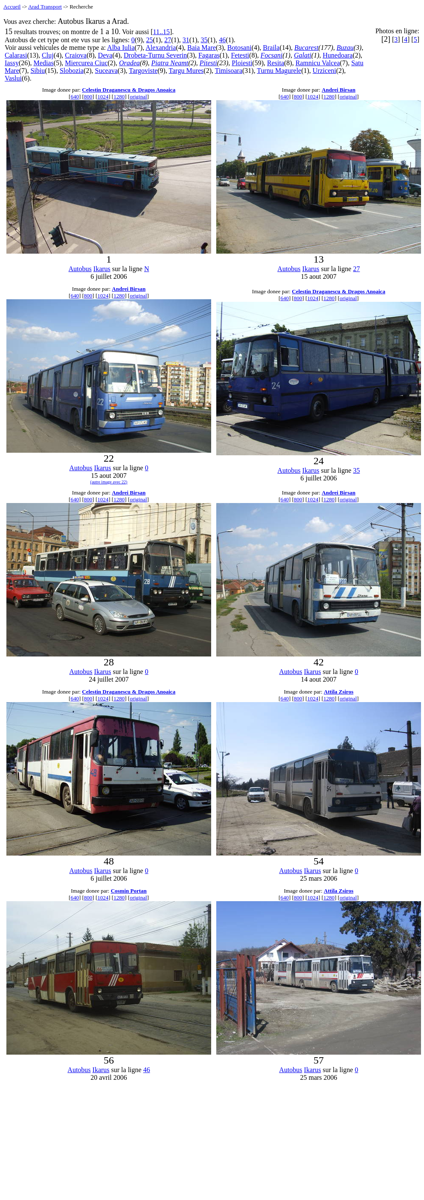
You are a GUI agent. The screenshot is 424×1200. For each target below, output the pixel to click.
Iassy (12, 63)
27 (167, 39)
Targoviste (143, 70)
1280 (119, 96)
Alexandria (160, 47)
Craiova (76, 55)
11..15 (161, 31)
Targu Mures (186, 70)
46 (222, 39)
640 (74, 96)
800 (88, 96)
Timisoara (228, 70)
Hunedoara (337, 55)
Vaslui (13, 78)
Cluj (48, 55)
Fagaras (209, 55)
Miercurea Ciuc (86, 63)
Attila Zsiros (338, 691)
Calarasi (16, 55)
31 (186, 39)
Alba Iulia (120, 47)
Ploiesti (242, 63)
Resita (275, 63)
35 (203, 39)
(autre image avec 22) (109, 482)
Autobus (80, 268)
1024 (102, 96)
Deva (105, 55)
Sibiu (37, 70)
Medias (44, 63)
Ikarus (101, 268)
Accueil (11, 6)
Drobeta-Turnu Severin (155, 55)
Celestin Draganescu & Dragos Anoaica (128, 90)
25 (149, 39)
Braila (271, 47)
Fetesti (240, 55)
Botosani (239, 47)
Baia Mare (201, 47)
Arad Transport (45, 6)
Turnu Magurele (279, 70)
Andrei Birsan (338, 90)
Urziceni (324, 70)
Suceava (106, 70)
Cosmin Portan (129, 891)
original (138, 96)
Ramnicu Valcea (318, 63)
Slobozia (72, 70)
